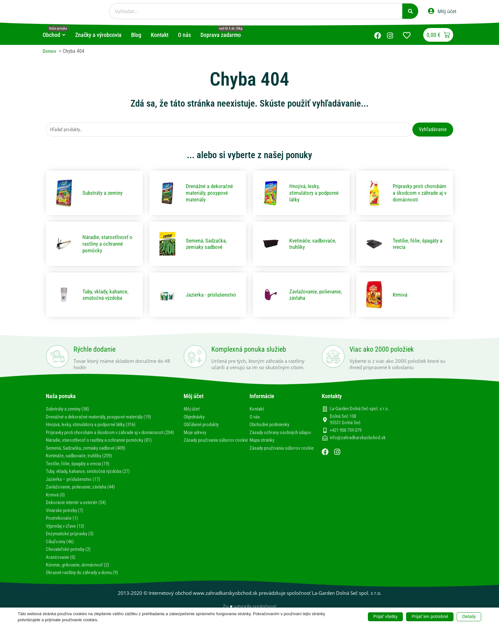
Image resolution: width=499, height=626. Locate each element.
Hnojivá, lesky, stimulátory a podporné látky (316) (96, 425)
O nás (255, 417)
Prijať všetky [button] (385, 616)
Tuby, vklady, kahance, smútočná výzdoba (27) (92, 477)
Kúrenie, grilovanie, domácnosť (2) (81, 569)
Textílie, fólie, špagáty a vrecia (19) (82, 469)
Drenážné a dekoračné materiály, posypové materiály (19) (105, 417)
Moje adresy (196, 432)
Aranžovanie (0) (62, 562)
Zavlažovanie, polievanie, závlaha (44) (85, 492)
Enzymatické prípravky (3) (72, 539)
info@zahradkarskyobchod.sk (358, 438)
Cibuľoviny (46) (61, 546)
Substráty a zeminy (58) (70, 409)
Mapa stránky (263, 446)
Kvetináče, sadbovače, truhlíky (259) (83, 462)
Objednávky (195, 417)
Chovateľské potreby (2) (70, 554)
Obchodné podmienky (272, 425)
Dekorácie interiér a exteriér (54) (79, 508)
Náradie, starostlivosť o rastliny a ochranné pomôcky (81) (104, 446)
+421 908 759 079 (346, 430)
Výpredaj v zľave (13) (67, 531)
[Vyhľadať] (410, 11)
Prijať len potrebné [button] (429, 616)
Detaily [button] (469, 616)
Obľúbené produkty (203, 425)
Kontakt (257, 409)
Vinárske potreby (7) (67, 515)
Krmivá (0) (56, 500)
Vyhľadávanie (433, 129)
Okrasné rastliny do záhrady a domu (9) (86, 577)
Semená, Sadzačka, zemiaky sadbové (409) (90, 454)
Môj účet (192, 409)
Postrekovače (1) (63, 523)
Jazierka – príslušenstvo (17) (76, 485)
